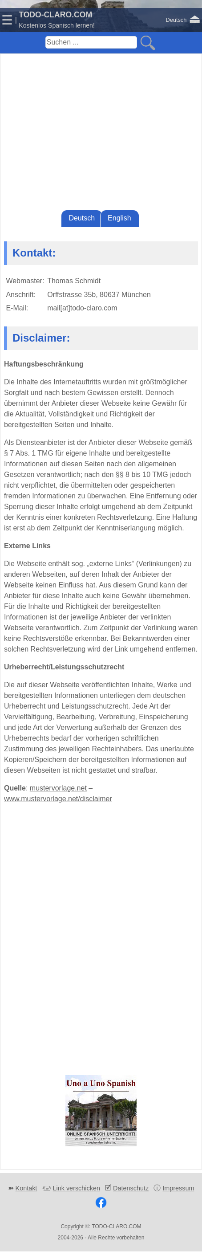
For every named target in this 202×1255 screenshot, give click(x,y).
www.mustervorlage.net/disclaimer (58, 799)
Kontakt (26, 1188)
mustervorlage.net (58, 788)
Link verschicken (76, 1188)
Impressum (178, 1188)
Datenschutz (131, 1188)
